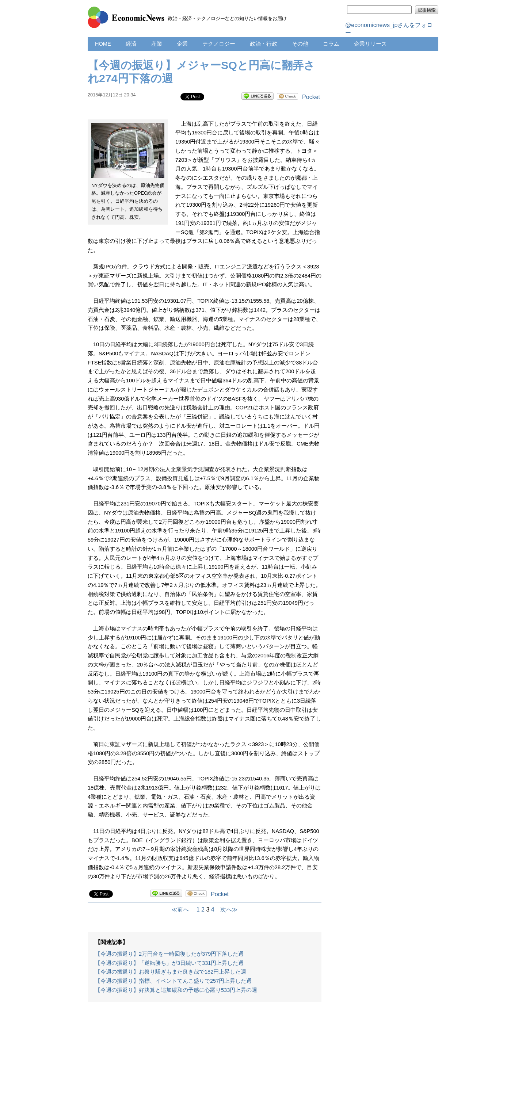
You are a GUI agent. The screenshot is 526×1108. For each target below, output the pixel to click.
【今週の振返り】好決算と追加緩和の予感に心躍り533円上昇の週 (176, 990)
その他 (300, 44)
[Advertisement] (204, 1058)
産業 (156, 44)
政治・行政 (263, 44)
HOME (103, 44)
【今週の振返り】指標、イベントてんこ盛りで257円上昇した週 (173, 981)
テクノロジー (218, 44)
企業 (182, 44)
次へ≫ (226, 909)
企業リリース (370, 44)
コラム (331, 44)
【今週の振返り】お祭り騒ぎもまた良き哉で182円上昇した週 (170, 972)
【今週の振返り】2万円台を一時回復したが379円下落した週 (169, 954)
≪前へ (183, 909)
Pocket (311, 97)
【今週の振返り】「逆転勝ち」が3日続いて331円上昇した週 (169, 963)
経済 (131, 44)
